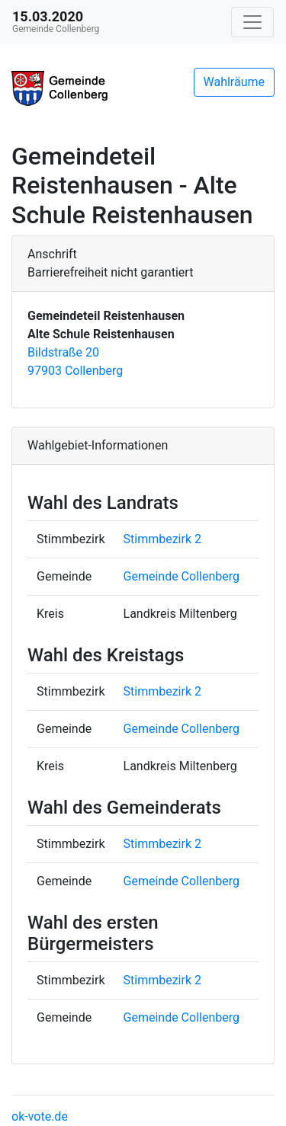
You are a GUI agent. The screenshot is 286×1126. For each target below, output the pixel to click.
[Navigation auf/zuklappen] (252, 22)
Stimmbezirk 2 (162, 539)
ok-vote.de (39, 1116)
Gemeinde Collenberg (181, 576)
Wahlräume (234, 82)
